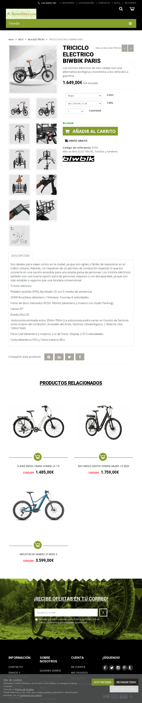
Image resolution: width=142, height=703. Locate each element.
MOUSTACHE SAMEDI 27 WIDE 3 (38, 554)
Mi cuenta (130, 2)
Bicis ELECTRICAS (112, 47)
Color (110, 94)
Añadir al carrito (90, 131)
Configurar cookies (124, 689)
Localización (86, 2)
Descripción (20, 256)
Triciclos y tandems (106, 151)
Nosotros (68, 2)
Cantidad (95, 110)
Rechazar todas (126, 682)
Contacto (104, 2)
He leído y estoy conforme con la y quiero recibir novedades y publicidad (67, 621)
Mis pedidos (79, 672)
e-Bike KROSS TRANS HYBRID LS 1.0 (38, 466)
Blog (117, 2)
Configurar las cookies (31, 695)
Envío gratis (76, 140)
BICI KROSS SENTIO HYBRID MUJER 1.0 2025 (103, 466)
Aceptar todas (102, 682)
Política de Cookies (24, 689)
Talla (110, 102)
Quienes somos (50, 670)
